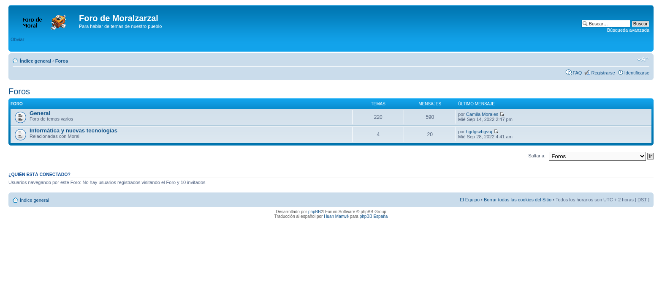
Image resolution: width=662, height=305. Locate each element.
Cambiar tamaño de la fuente (643, 59)
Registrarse (603, 72)
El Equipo (470, 199)
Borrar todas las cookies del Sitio (517, 199)
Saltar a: (536, 155)
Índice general (35, 60)
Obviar (17, 39)
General (40, 113)
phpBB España (374, 216)
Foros (61, 60)
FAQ (577, 72)
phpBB (314, 211)
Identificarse (636, 72)
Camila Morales (482, 114)
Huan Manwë (336, 216)
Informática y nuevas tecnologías (73, 130)
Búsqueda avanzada (628, 30)
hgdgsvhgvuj (479, 131)
